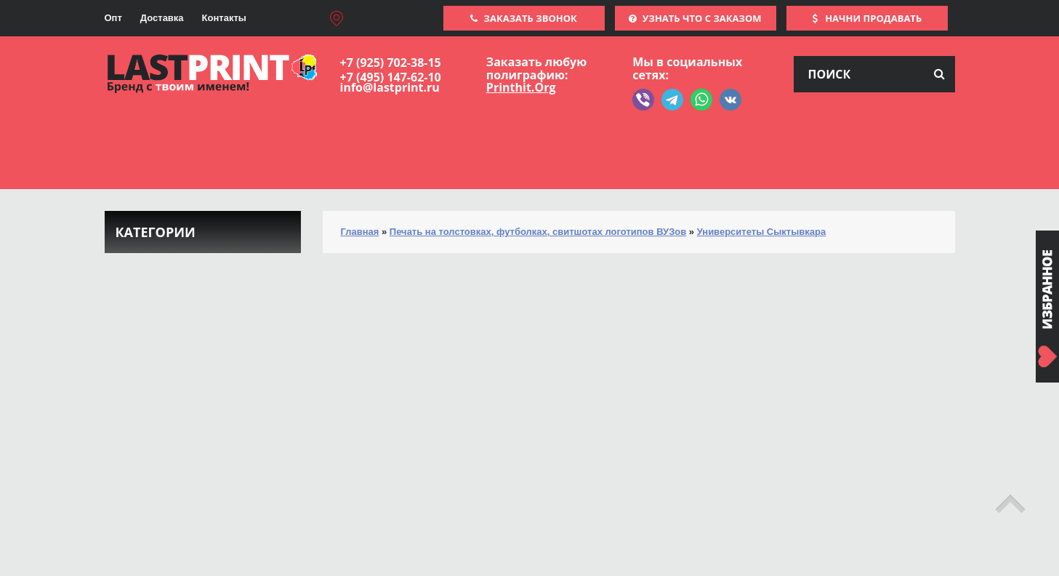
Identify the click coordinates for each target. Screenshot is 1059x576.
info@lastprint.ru (390, 87)
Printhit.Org (521, 87)
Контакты (224, 17)
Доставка (162, 17)
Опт (113, 17)
